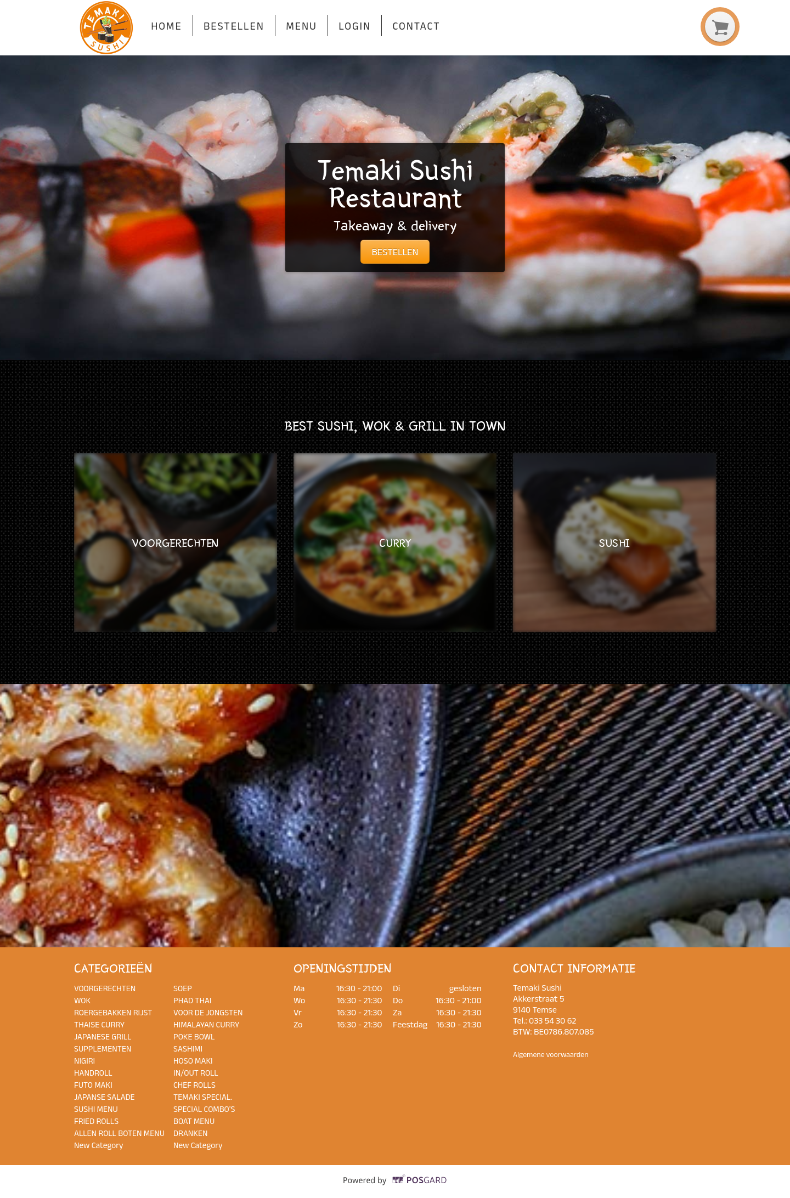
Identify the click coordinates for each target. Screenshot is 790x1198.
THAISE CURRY (99, 1024)
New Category (98, 1145)
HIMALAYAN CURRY (206, 1024)
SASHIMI (187, 1048)
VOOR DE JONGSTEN (208, 1012)
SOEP (182, 988)
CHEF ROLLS (194, 1084)
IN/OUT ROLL (195, 1072)
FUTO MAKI (93, 1084)
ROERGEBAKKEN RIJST (113, 1012)
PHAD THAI (192, 1000)
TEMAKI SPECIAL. (202, 1096)
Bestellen (234, 26)
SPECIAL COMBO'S (204, 1109)
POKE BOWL (194, 1036)
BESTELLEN (394, 251)
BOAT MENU (194, 1121)
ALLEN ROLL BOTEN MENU (119, 1133)
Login (354, 26)
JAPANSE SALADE (104, 1096)
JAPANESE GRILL (103, 1036)
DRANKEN (190, 1133)
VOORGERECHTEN (105, 988)
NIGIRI (84, 1060)
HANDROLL (93, 1072)
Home (166, 26)
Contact (416, 26)
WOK (82, 1000)
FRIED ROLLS (96, 1121)
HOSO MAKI (193, 1060)
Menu (301, 26)
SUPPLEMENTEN (102, 1048)
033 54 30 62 (552, 1020)
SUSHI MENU (96, 1109)
